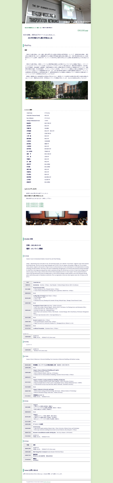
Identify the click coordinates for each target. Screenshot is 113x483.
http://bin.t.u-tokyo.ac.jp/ (46, 481)
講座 (38, 27)
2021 (40, 27)
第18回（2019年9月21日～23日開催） (35, 205)
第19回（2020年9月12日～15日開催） (35, 203)
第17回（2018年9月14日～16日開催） (35, 206)
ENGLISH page (83, 30)
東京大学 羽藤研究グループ (30, 27)
